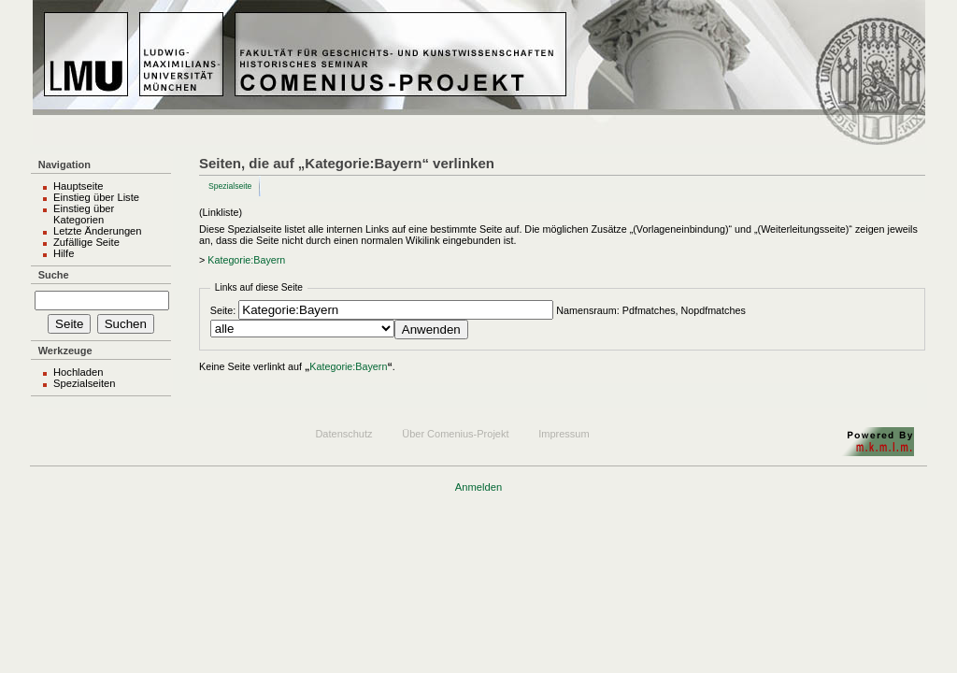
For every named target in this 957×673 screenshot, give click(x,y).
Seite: (223, 310)
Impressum (563, 433)
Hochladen (78, 372)
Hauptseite (78, 186)
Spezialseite (229, 186)
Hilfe (63, 253)
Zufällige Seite (86, 242)
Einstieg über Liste (96, 197)
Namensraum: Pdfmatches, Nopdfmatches (651, 310)
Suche (53, 274)
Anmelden (478, 487)
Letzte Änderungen (97, 230)
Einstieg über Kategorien (83, 214)
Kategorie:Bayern (246, 259)
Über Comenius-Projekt (455, 433)
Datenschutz (343, 433)
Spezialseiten (84, 383)
